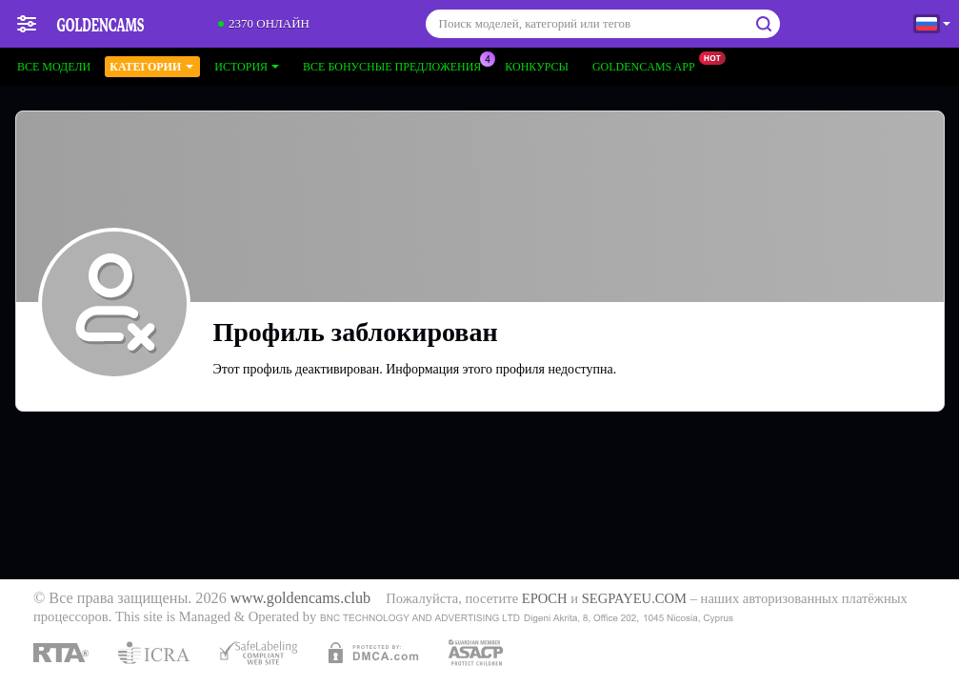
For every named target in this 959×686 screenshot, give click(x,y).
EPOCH (545, 598)
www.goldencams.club (300, 598)
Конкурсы (537, 66)
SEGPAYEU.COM (634, 598)
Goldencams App (648, 64)
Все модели (53, 66)
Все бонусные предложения (396, 64)
